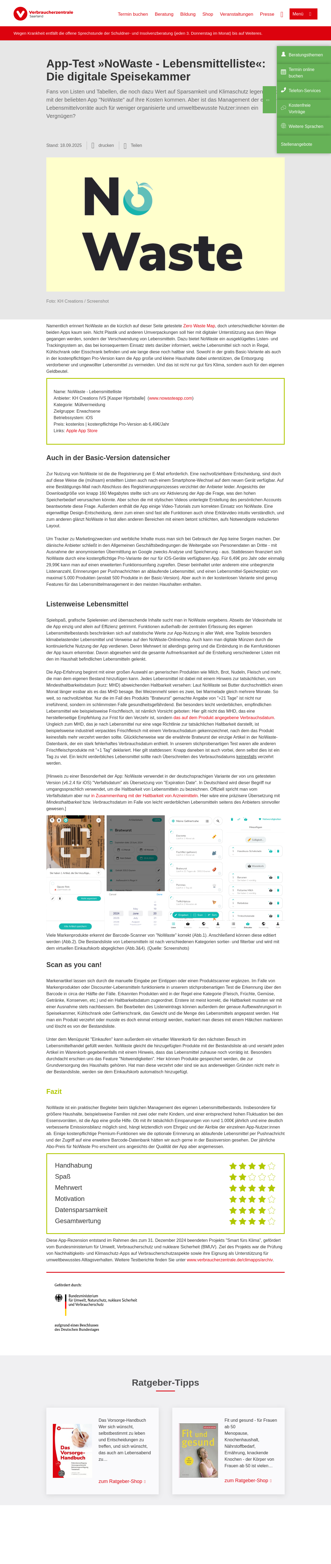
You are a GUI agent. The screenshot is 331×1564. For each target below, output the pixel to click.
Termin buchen (133, 14)
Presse (267, 14)
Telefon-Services (305, 90)
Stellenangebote (296, 144)
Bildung (188, 14)
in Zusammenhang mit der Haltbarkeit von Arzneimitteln (144, 795)
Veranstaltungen (236, 14)
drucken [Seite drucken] (106, 145)
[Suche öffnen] (282, 13)
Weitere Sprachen (306, 126)
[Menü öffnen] (303, 14)
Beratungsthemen (306, 55)
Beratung (164, 14)
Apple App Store (82, 430)
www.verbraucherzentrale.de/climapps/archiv (230, 1260)
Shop (207, 14)
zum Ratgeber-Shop (120, 1481)
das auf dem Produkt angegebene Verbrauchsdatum (224, 717)
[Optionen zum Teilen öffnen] (133, 145)
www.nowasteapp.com (170, 398)
